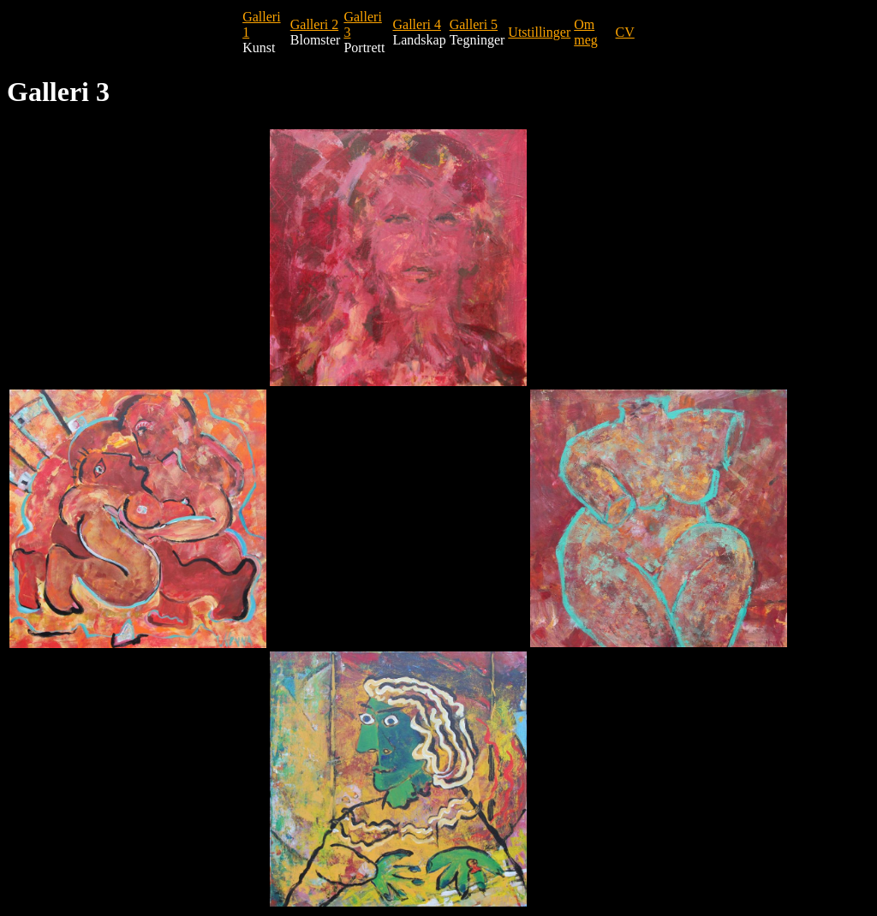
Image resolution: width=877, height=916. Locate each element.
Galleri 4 (416, 24)
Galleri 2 (314, 24)
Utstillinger (539, 32)
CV (625, 32)
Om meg (586, 32)
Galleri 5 (474, 24)
